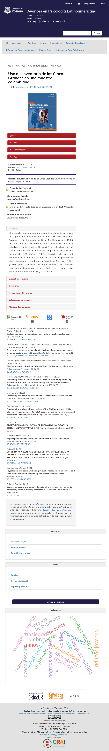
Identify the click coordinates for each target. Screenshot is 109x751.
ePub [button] (14, 157)
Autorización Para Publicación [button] (70, 50)
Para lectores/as (18, 541)
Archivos (32, 43)
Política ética (45, 50)
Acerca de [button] (18, 43)
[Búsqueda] (77, 33)
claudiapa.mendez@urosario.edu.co (55, 734)
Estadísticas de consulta (20, 300)
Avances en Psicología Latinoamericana (61, 11)
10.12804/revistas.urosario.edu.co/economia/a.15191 (30, 355)
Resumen (13, 228)
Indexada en (56, 43)
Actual (43, 43)
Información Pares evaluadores (20, 50)
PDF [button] (14, 135)
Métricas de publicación (20, 307)
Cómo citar (14, 286)
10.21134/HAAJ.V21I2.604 (19, 463)
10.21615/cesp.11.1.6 (16, 495)
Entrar (102, 3)
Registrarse (89, 3)
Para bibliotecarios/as (21, 553)
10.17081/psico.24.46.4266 (19, 479)
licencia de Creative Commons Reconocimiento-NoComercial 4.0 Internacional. (54, 713)
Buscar (97, 33)
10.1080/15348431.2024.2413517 (22, 401)
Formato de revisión (75, 43)
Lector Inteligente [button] (19, 149)
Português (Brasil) (19, 581)
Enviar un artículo (55, 602)
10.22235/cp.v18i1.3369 (17, 417)
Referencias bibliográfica (20, 293)
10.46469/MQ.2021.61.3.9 (18, 444)
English (14, 575)
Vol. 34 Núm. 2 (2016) (38, 66)
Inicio (10, 66)
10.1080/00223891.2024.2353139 (22, 388)
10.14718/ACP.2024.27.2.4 (19, 372)
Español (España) (19, 586)
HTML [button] (15, 142)
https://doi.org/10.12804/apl (48, 21)
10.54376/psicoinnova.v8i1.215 (21, 339)
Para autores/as (18, 547)
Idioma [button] (69, 3)
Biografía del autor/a (18, 279)
